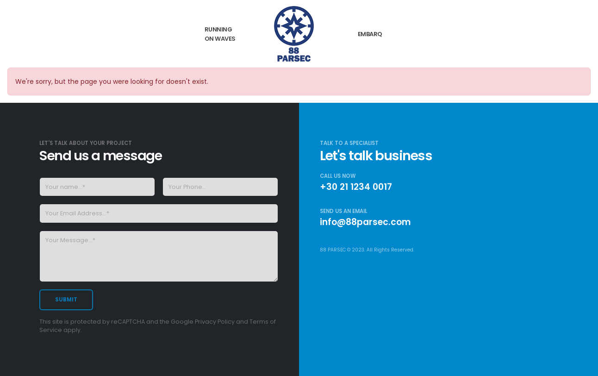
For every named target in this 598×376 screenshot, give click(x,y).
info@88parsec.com (365, 222)
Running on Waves (220, 34)
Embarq (370, 34)
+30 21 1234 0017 (356, 187)
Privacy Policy (215, 322)
